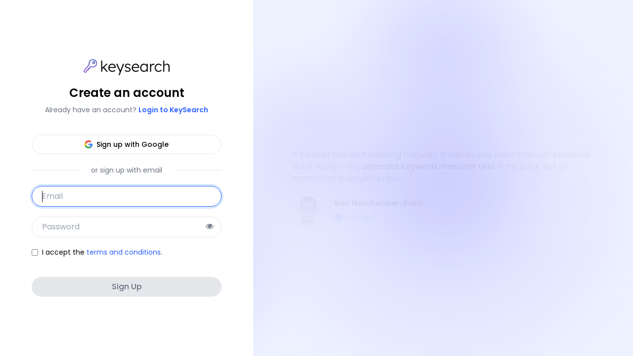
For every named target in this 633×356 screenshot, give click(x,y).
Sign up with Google (127, 144)
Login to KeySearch (173, 110)
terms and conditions (124, 252)
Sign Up (127, 286)
